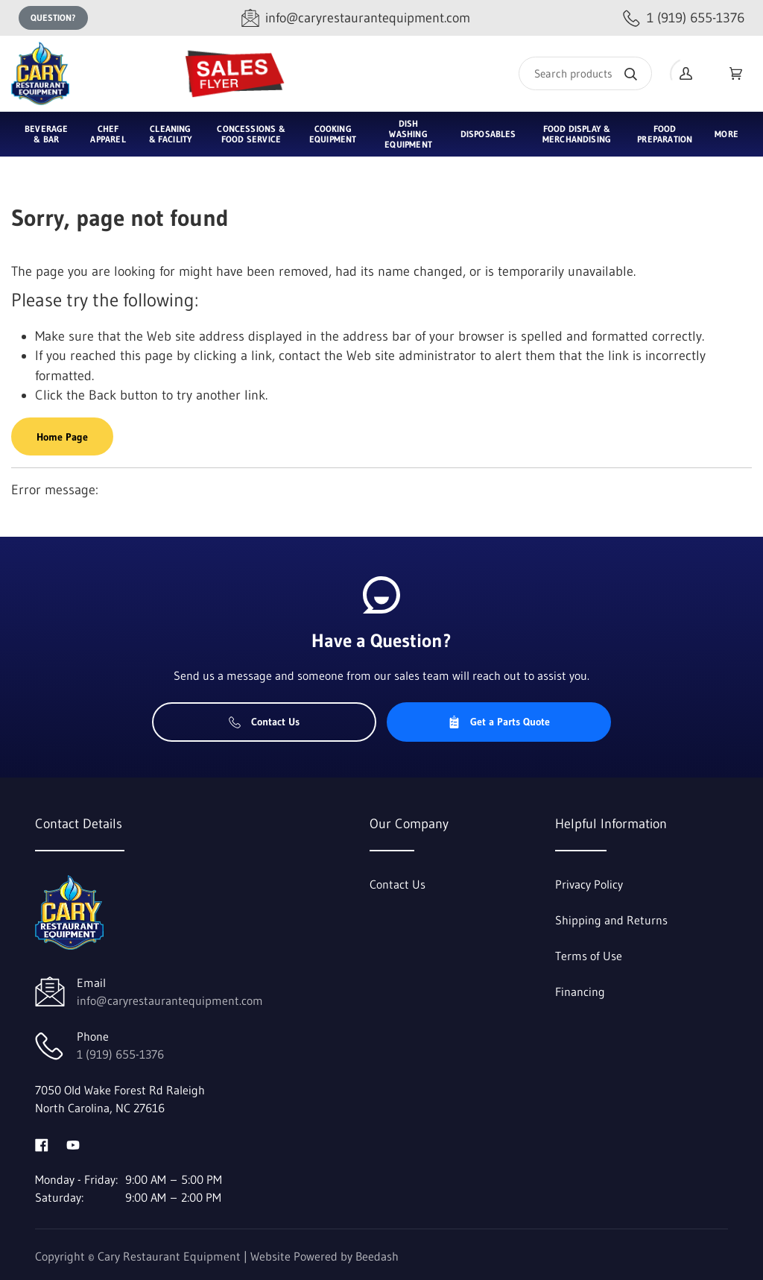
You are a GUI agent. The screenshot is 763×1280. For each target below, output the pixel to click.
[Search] (585, 73)
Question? (53, 17)
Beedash (377, 1256)
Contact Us (264, 721)
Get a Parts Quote (499, 721)
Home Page (62, 437)
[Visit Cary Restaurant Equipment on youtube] (73, 1143)
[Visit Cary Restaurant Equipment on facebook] (41, 1143)
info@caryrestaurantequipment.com (170, 1000)
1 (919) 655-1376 (120, 1054)
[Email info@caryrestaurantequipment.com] (355, 18)
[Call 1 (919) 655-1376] (683, 18)
